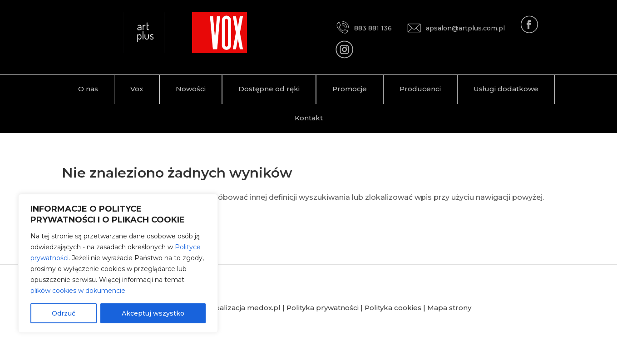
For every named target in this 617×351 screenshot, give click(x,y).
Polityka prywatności (322, 307)
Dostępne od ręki (269, 88)
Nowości (191, 88)
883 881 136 (364, 28)
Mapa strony (449, 307)
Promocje (349, 88)
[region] (118, 263)
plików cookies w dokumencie (77, 291)
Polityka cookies (393, 307)
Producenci (420, 88)
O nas (88, 88)
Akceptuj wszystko (153, 313)
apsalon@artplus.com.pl (456, 28)
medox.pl (264, 307)
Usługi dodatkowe (506, 88)
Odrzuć (63, 313)
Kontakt (309, 118)
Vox (136, 88)
